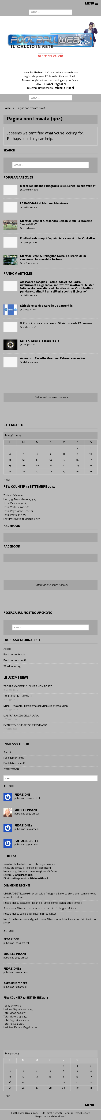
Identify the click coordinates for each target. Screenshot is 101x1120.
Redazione (22, 795)
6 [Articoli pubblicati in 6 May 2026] (37, 454)
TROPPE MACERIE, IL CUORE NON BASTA (27, 686)
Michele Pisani (25, 810)
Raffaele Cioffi (26, 841)
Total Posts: (10, 515)
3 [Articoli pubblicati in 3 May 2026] (90, 448)
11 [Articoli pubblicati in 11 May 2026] (10, 460)
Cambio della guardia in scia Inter (38, 914)
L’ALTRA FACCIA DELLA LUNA (21, 715)
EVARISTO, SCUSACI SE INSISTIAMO (25, 725)
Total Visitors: (11, 507)
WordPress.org (12, 666)
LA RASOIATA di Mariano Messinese (44, 203)
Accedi (7, 649)
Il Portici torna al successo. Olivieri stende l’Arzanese (56, 323)
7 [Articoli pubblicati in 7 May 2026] (50, 454)
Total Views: (10, 503)
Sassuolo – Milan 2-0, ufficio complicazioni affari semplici (51, 903)
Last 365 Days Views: (15, 499)
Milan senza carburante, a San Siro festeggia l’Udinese (47, 908)
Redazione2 (23, 825)
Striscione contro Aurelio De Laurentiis (46, 306)
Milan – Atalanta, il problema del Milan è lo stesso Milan (35, 706)
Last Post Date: (12, 519)
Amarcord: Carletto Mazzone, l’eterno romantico (52, 358)
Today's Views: (12, 495)
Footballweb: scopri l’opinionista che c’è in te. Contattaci (58, 238)
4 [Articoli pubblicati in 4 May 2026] (10, 454)
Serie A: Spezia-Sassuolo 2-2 (39, 341)
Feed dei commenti (14, 660)
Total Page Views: (14, 511)
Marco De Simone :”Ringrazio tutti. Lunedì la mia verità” (58, 186)
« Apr (6, 479)
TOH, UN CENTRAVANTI (17, 696)
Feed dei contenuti (14, 654)
